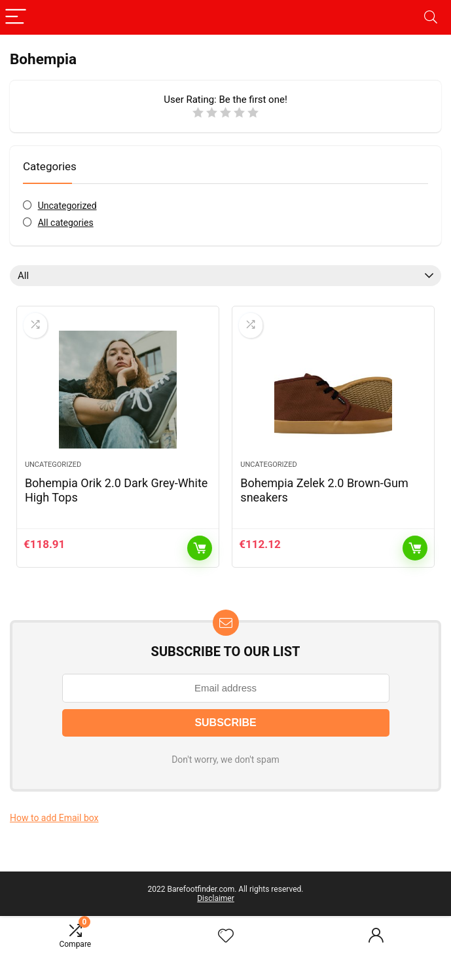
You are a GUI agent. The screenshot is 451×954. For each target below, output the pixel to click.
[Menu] (15, 17)
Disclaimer (215, 898)
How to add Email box (54, 818)
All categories (66, 222)
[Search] (430, 17)
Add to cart (199, 548)
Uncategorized (67, 205)
